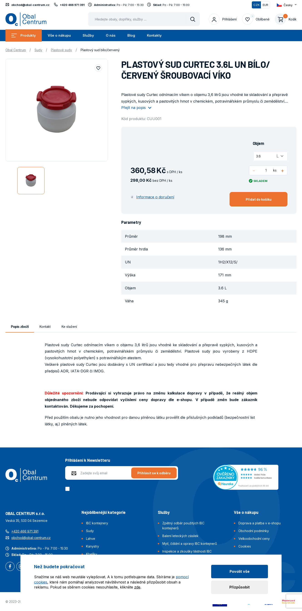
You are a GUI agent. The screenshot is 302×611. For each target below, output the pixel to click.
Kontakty (154, 35)
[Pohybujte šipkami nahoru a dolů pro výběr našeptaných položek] (144, 19)
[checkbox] (68, 488)
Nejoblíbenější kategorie (104, 512)
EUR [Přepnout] (265, 5)
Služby (88, 35)
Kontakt (45, 326)
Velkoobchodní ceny (254, 538)
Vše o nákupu (59, 35)
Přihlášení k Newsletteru (87, 460)
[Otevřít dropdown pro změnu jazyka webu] (287, 5)
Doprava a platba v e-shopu (259, 523)
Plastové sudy (61, 50)
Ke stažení (69, 326)
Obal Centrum (15, 50)
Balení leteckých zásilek (180, 536)
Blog (131, 35)
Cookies (244, 546)
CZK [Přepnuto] (256, 5)
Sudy (38, 50)
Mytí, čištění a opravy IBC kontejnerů (189, 543)
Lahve (90, 538)
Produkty (23, 35)
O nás (111, 35)
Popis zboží (20, 326)
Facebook (10, 566)
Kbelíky (91, 554)
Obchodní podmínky (253, 531)
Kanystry (92, 546)
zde (137, 587)
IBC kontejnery (97, 523)
